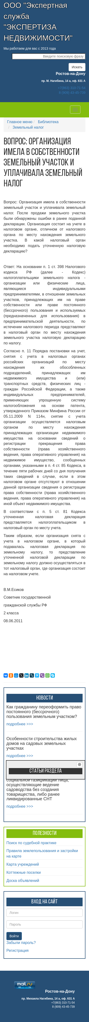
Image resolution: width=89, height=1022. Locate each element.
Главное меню (19, 122)
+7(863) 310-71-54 (71, 88)
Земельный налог (28, 127)
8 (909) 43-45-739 (72, 93)
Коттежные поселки (23, 872)
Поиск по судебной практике (31, 843)
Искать (77, 67)
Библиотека (48, 122)
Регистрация (17, 950)
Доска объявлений (22, 881)
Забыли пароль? (21, 943)
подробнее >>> (19, 724)
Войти (14, 936)
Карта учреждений (22, 864)
